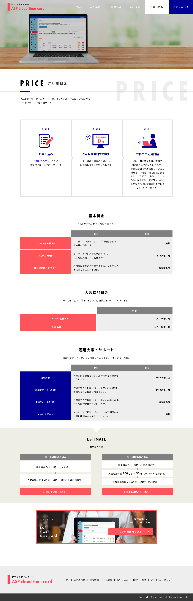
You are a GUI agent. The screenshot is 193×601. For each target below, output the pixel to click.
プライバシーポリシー (162, 579)
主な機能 (95, 7)
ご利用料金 (115, 7)
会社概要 (134, 7)
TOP (79, 7)
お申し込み (156, 7)
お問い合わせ (181, 7)
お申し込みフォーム (43, 161)
